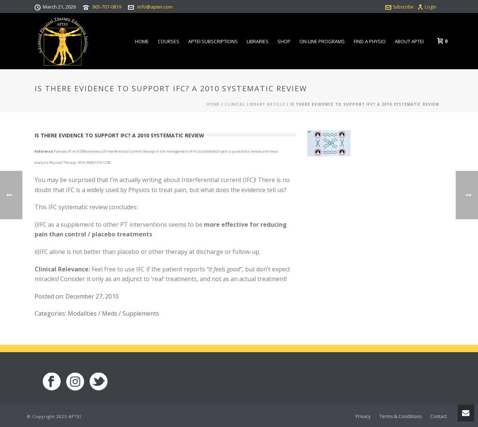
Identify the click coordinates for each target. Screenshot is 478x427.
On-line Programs (322, 41)
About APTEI (409, 41)
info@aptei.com (155, 6)
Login (426, 7)
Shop (284, 41)
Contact (438, 417)
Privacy (363, 417)
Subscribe (399, 7)
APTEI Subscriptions (213, 41)
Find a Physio (370, 41)
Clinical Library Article (255, 104)
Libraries (258, 41)
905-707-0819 (106, 6)
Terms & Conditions (400, 417)
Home (142, 41)
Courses (168, 41)
